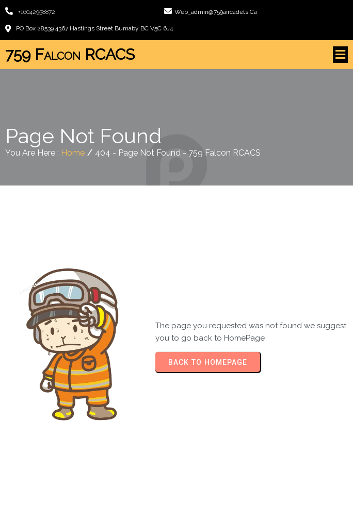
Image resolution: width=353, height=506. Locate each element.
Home (73, 153)
